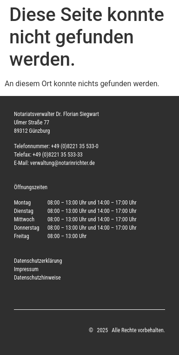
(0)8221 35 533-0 (79, 146)
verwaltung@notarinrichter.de (62, 163)
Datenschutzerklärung (38, 261)
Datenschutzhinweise (37, 277)
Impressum (26, 269)
